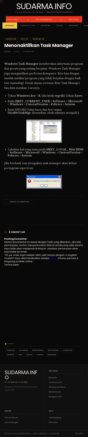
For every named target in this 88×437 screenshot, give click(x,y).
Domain (10, 355)
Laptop (24, 39)
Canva (40, 355)
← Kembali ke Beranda (18, 202)
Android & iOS (27, 25)
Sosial (59, 25)
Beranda (9, 25)
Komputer (11, 39)
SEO (20, 355)
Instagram (53, 350)
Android (11, 350)
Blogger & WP (55, 396)
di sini (53, 258)
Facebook (67, 350)
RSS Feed (53, 422)
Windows (45, 25)
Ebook (29, 355)
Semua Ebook (11, 417)
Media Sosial (55, 391)
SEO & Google (11, 422)
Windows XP (39, 39)
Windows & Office (57, 387)
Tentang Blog (55, 417)
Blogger (73, 25)
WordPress (37, 350)
